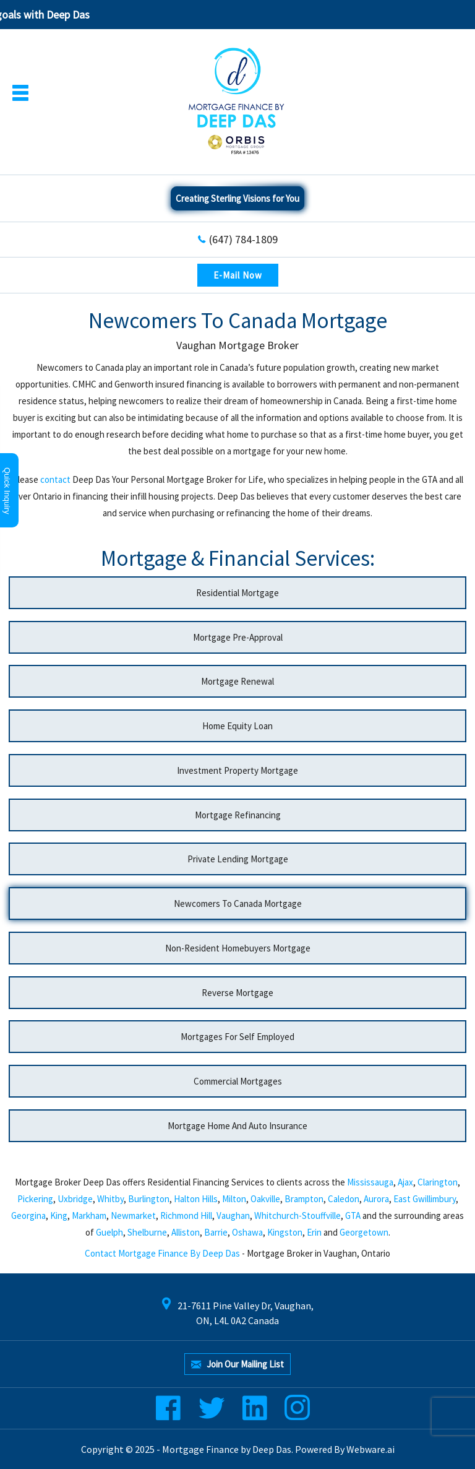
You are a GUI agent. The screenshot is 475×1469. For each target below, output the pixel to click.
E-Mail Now (237, 275)
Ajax (405, 1182)
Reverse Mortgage (237, 993)
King (58, 1215)
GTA (353, 1215)
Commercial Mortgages (238, 1081)
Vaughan (233, 1215)
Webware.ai (370, 1449)
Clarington (437, 1182)
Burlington (148, 1199)
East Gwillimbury (424, 1199)
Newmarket (133, 1215)
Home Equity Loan (237, 726)
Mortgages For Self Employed (237, 1036)
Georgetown (364, 1232)
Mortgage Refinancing (238, 815)
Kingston (284, 1232)
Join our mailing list (237, 1364)
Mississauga (370, 1182)
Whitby (110, 1199)
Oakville (265, 1199)
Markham (89, 1215)
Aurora (376, 1199)
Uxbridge (75, 1199)
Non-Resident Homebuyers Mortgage (237, 948)
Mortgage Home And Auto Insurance (237, 1126)
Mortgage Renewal (237, 681)
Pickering (35, 1199)
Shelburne (147, 1232)
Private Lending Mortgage (237, 859)
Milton (234, 1199)
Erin (314, 1232)
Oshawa (247, 1232)
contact (55, 479)
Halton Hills (196, 1199)
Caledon (343, 1199)
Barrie (216, 1232)
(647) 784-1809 (243, 239)
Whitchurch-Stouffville (297, 1215)
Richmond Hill (186, 1215)
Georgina (28, 1215)
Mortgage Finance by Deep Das (226, 1449)
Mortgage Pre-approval (238, 637)
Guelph (109, 1232)
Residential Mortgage (237, 593)
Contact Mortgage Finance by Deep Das (162, 1253)
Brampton (304, 1199)
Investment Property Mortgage (237, 770)
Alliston (185, 1232)
